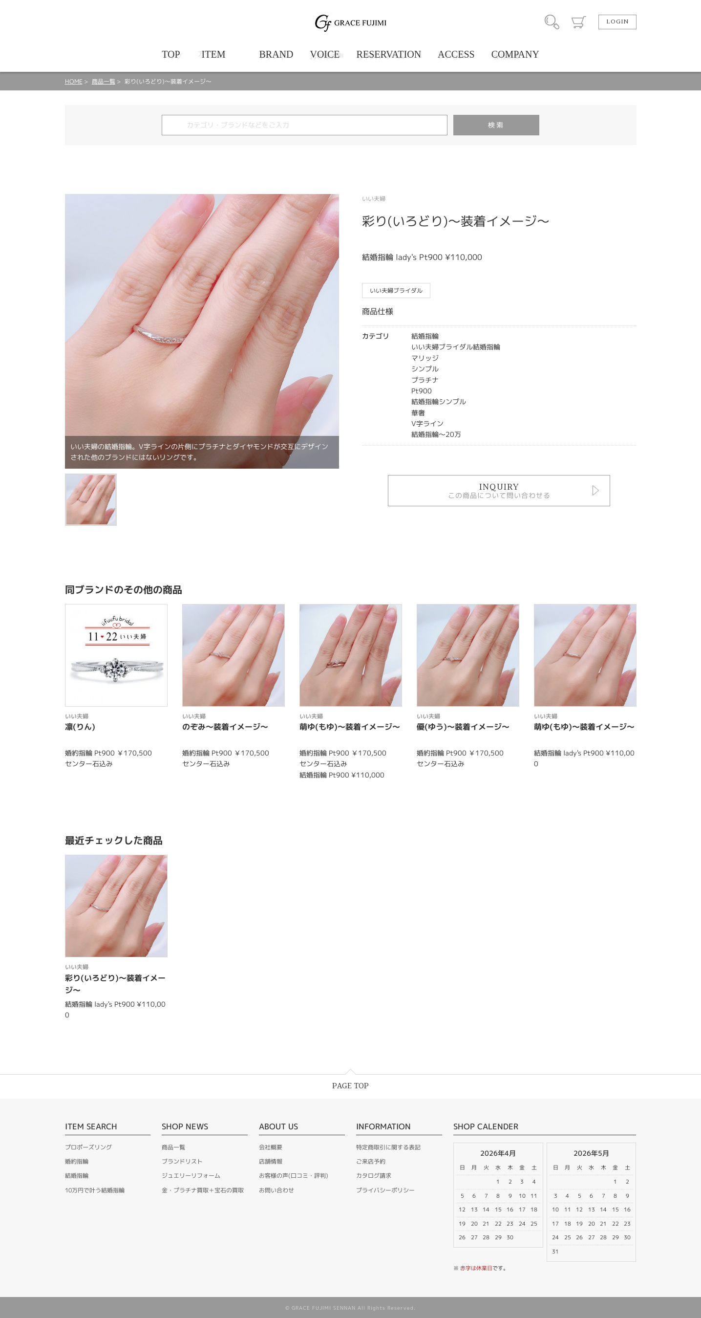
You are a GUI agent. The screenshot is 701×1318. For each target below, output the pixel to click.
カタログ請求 (373, 1175)
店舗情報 (270, 1161)
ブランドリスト (182, 1161)
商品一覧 (103, 81)
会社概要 (270, 1147)
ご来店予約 (370, 1161)
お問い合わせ (276, 1190)
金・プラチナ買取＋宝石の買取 (203, 1190)
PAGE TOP (350, 1086)
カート (579, 22)
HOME (74, 81)
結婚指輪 (76, 1175)
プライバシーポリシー (385, 1190)
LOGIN (617, 22)
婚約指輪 (76, 1161)
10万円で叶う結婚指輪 (95, 1190)
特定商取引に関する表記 (388, 1147)
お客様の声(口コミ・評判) (293, 1175)
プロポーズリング (88, 1147)
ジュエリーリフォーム (191, 1175)
